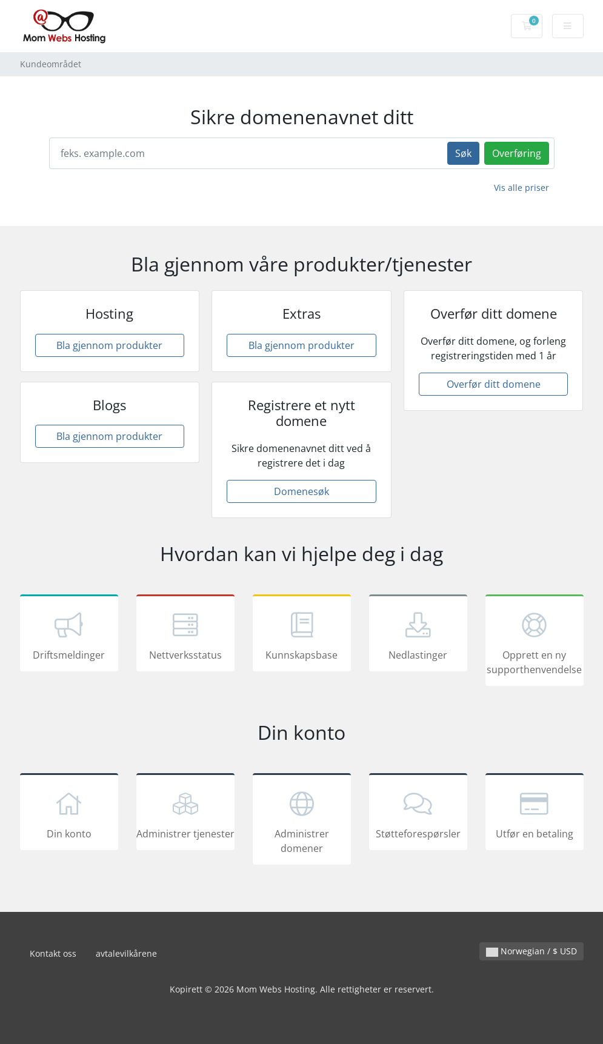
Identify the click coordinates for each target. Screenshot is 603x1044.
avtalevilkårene (126, 953)
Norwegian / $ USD (531, 951)
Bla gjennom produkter (109, 345)
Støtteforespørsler (418, 813)
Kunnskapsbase (302, 635)
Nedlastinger (418, 635)
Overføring (516, 153)
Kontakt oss (53, 953)
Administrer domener (302, 821)
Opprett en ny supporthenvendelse (534, 642)
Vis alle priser (521, 187)
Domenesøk (301, 491)
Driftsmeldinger (69, 635)
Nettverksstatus (185, 635)
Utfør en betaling (534, 813)
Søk (463, 153)
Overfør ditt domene (494, 384)
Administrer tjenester (185, 813)
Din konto (69, 813)
